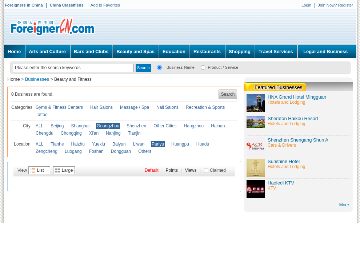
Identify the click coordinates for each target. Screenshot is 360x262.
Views (191, 170)
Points (172, 170)
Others (144, 151)
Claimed (218, 170)
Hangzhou (194, 125)
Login (306, 5)
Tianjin (134, 133)
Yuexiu (98, 144)
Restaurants (207, 51)
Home (14, 51)
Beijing (57, 125)
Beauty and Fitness (73, 79)
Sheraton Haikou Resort (293, 118)
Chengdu (44, 133)
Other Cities (164, 125)
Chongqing (71, 133)
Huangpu (180, 144)
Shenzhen (136, 125)
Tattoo (42, 114)
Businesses (38, 79)
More (344, 204)
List (40, 170)
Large (67, 170)
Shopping (240, 51)
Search (228, 94)
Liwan (138, 144)
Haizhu (78, 144)
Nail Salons (167, 107)
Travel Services (276, 51)
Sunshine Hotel (284, 161)
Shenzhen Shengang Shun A (298, 140)
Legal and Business (325, 51)
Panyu (158, 144)
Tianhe (57, 144)
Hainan (218, 125)
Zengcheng (46, 151)
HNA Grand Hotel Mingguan (297, 97)
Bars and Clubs (91, 51)
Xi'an (94, 133)
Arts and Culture (47, 51)
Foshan (96, 151)
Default (152, 170)
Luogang (73, 151)
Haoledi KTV (281, 183)
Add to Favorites (105, 5)
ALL (39, 125)
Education (174, 51)
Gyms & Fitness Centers (59, 107)
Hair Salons (101, 107)
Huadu (202, 144)
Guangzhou (108, 125)
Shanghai (80, 125)
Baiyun (119, 144)
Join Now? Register (335, 5)
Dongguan (121, 151)
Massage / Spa (134, 107)
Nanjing (113, 133)
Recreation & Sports (205, 107)
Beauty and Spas (135, 51)
